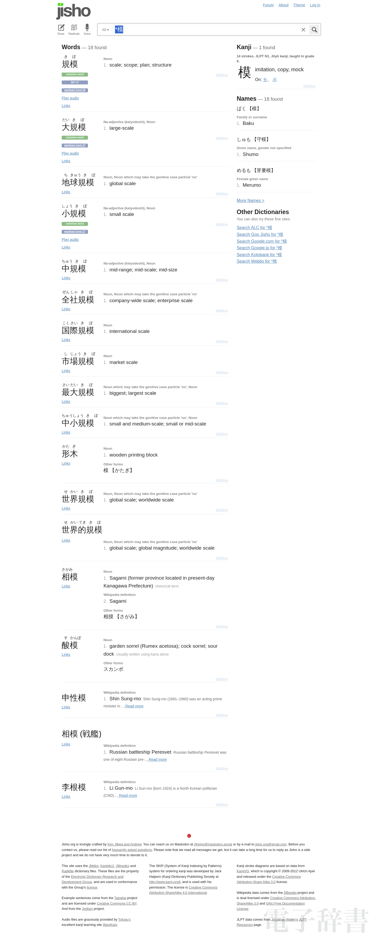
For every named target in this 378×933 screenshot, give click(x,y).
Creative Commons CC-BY (116, 903)
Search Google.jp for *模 (259, 248)
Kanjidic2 (107, 866)
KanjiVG (243, 871)
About (284, 5)
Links (66, 106)
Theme (299, 5)
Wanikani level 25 (74, 90)
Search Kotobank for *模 (259, 254)
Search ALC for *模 (254, 227)
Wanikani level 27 (74, 145)
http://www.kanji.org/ (164, 882)
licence (92, 887)
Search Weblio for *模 (257, 261)
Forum (268, 5)
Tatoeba (120, 898)
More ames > (250, 200)
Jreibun (87, 909)
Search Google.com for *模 (262, 241)
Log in (315, 5)
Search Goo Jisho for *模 (260, 234)
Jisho (73, 11)
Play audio (70, 98)
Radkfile (68, 871)
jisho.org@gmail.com (271, 844)
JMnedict (122, 866)
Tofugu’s (124, 919)
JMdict (93, 866)
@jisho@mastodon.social (213, 844)
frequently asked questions (132, 850)
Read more (134, 706)
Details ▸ (222, 75)
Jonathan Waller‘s (284, 919)
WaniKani (110, 925)
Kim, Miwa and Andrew (124, 844)
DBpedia (290, 893)
